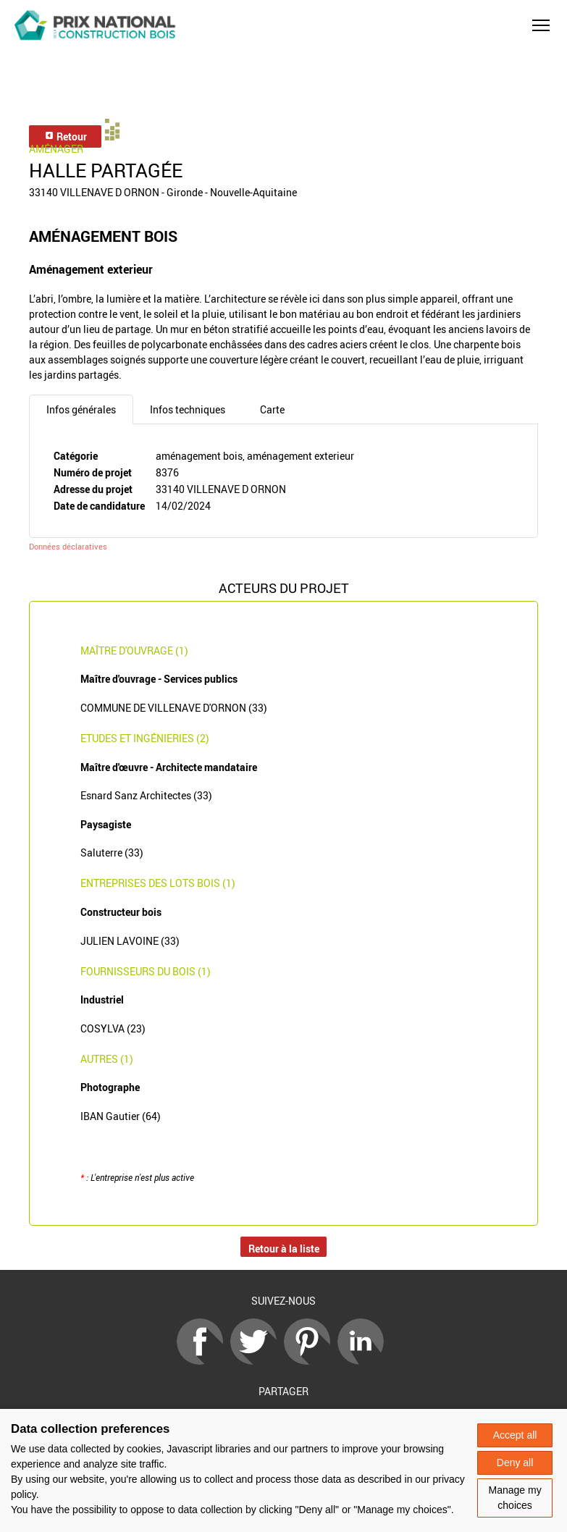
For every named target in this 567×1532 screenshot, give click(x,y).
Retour (65, 136)
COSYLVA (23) (113, 1028)
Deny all (515, 1462)
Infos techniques (187, 409)
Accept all (515, 1435)
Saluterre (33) (111, 852)
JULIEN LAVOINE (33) (130, 941)
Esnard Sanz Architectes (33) (146, 795)
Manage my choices (514, 1497)
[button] (541, 25)
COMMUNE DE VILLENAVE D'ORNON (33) (173, 708)
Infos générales (81, 409)
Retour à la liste (283, 1248)
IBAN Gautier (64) (120, 1116)
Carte (272, 409)
